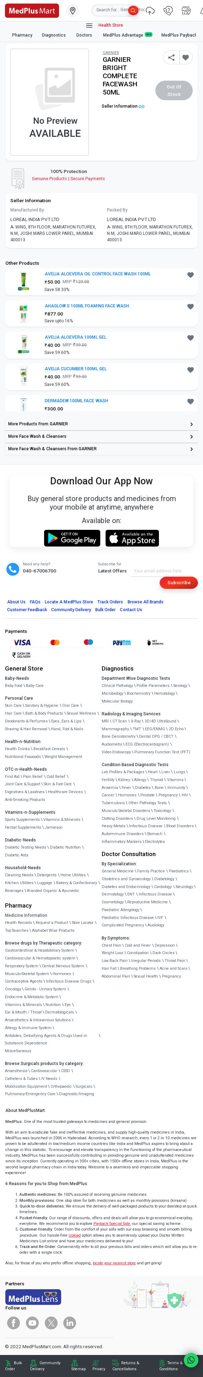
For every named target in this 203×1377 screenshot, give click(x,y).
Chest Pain (111, 945)
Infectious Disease (145, 826)
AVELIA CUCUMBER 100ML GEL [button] (76, 368)
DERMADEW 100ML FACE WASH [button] (76, 400)
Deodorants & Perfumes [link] (26, 721)
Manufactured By (27, 210)
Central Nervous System (63, 966)
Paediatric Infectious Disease (128, 917)
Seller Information (123, 106)
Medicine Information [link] (26, 915)
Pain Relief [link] (33, 776)
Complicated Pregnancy (123, 925)
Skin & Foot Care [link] (58, 784)
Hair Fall (109, 968)
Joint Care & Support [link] (22, 784)
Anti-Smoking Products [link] (25, 799)
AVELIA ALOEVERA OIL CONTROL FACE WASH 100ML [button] (98, 273)
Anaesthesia (16, 1071)
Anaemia (110, 787)
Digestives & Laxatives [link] (24, 792)
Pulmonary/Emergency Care (30, 1094)
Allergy (140, 780)
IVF (160, 917)
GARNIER (111, 52)
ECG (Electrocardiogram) (147, 744)
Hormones (62, 974)
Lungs (179, 772)
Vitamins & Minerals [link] (61, 819)
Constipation (138, 953)
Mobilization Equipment (26, 1086)
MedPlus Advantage (127, 35)
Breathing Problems (138, 968)
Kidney (124, 780)
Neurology (184, 886)
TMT (137, 729)
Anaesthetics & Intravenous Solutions (38, 1020)
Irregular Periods (146, 960)
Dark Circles (164, 953)
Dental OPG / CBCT (156, 736)
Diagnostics (54, 35)
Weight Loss (112, 953)
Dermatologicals (59, 1012)
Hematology (164, 693)
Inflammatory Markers (121, 841)
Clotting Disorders (117, 818)
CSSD (65, 1071)
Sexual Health (146, 976)
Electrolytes (155, 841)
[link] (32, 10)
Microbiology (112, 693)
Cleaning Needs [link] (19, 875)
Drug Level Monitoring (156, 818)
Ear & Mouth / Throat (23, 1012)
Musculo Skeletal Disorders (126, 810)
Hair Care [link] (13, 713)
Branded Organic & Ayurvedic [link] (53, 890)
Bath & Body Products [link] (44, 713)
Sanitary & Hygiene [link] (41, 705)
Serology (180, 685)
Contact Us (131, 609)
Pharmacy (22, 35)
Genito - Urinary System (45, 989)
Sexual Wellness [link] (81, 713)
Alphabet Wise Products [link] (53, 930)
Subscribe (179, 582)
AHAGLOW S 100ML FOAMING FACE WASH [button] (87, 305)
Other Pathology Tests (147, 803)
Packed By (117, 210)
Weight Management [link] (63, 756)
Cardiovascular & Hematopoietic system (40, 958)
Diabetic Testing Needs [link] (25, 847)
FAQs (35, 601)
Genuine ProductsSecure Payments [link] (68, 178)
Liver (165, 772)
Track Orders (110, 601)
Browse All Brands (146, 601)
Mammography (115, 729)
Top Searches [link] (16, 930)
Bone (159, 787)
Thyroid (156, 780)
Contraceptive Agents (23, 981)
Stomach (154, 834)
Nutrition (53, 1004)
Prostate (147, 795)
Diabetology (164, 879)
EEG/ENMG (155, 729)
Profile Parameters (153, 685)
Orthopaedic (61, 1086)
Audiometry (112, 744)
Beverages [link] (14, 890)
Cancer (108, 795)
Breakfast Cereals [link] (49, 749)
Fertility (108, 780)
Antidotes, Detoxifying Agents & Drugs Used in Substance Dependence (46, 1039)
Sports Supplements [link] (22, 819)
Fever (126, 787)
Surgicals (84, 1086)
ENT (131, 894)
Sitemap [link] (78, 1369)
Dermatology (113, 894)
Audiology (156, 925)
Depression (165, 945)
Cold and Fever (138, 945)
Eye (68, 1004)
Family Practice (151, 871)
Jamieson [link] (54, 827)
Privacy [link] (98, 1369)
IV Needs (49, 1078)
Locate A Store (69, 601)
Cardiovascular (44, 1071)
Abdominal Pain (116, 976)
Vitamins (175, 780)
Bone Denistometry (118, 736)
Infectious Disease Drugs (68, 981)
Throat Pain (175, 960)
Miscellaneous (18, 1051)
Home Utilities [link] (73, 875)
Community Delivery (71, 609)
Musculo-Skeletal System (27, 974)
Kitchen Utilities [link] (19, 883)
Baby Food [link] (13, 685)
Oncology (13, 989)
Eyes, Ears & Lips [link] (66, 721)
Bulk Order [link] (13, 1366)
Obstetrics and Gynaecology (126, 879)
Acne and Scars (173, 968)
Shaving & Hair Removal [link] (26, 729)
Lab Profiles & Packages (123, 772)
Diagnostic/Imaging (76, 1094)
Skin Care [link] (13, 705)
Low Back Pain (115, 960)
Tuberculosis (113, 803)
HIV (185, 795)
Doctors (84, 35)
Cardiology (163, 886)
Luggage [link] (44, 883)
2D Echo (176, 729)
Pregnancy (168, 795)
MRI (105, 721)
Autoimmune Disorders (123, 834)
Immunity (176, 787)
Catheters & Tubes (21, 1078)
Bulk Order (105, 609)
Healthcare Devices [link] (65, 792)
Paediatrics (179, 871)
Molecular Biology (117, 701)
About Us (16, 601)
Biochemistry (138, 693)
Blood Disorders (180, 826)
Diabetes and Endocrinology (126, 886)
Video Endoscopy (116, 752)
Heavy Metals (113, 826)
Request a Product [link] (52, 922)
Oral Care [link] (70, 705)
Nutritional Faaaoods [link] (23, 756)
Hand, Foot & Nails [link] (67, 729)
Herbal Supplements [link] (23, 827)
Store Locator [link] (83, 922)
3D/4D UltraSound (160, 721)
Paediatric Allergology (120, 910)
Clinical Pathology (117, 685)
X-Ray (136, 721)
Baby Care (35, 685)
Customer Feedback (27, 609)
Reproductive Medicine (147, 902)
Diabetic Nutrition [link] (65, 847)
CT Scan (119, 721)
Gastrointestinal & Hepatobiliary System (39, 950)
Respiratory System (21, 966)
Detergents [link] (47, 875)
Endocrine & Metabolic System (31, 997)
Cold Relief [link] (56, 776)
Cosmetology (113, 902)
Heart (152, 772)
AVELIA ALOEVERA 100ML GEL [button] (75, 337)
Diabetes (143, 787)
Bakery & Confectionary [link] (76, 883)
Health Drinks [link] (17, 749)
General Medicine (118, 871)
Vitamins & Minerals (23, 1004)
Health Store (104, 25)
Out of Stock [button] (174, 90)
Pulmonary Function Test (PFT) (162, 752)
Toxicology (162, 810)
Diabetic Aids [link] (16, 855)
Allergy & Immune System (28, 1028)
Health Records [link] (18, 922)
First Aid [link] (12, 776)
